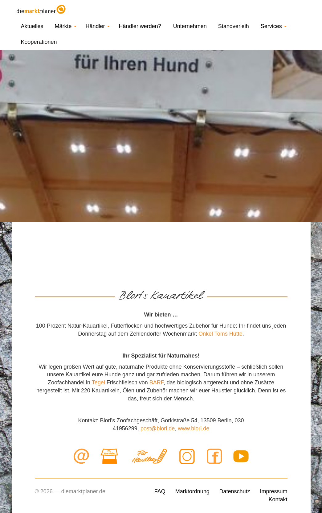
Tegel (98, 382)
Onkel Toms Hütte (220, 334)
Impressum (273, 491)
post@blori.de (158, 428)
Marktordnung (192, 491)
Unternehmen (190, 26)
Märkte (65, 26)
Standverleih (233, 26)
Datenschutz (234, 491)
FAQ (159, 491)
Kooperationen (39, 42)
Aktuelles (32, 26)
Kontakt (277, 499)
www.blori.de (193, 428)
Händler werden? (140, 26)
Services (274, 26)
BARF (156, 382)
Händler (98, 26)
